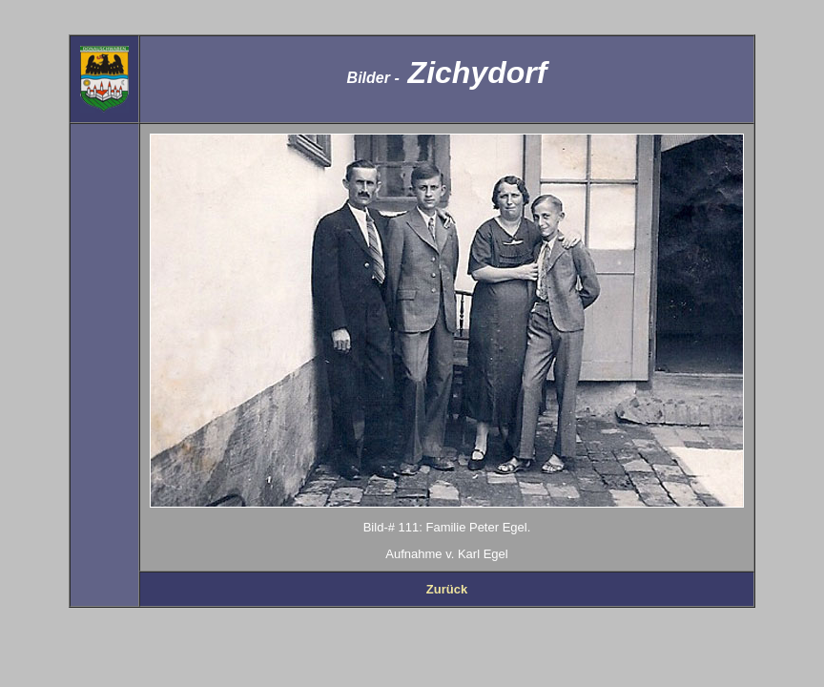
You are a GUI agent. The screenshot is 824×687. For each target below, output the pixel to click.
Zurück (446, 589)
